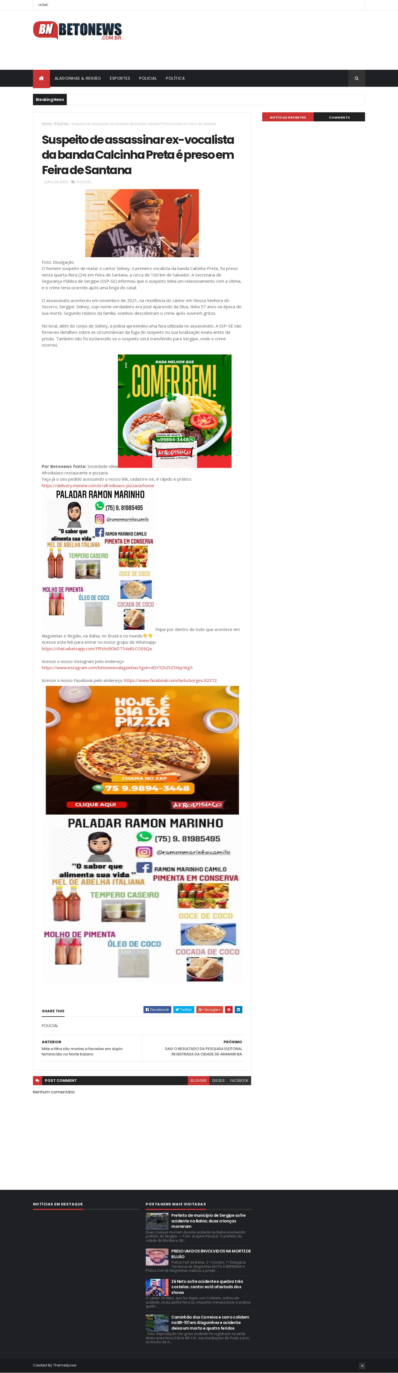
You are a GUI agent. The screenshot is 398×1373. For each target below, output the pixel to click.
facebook (239, 1080)
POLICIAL (148, 78)
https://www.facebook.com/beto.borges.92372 (170, 680)
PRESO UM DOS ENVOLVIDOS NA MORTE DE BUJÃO (211, 1254)
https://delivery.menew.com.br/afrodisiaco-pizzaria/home (98, 485)
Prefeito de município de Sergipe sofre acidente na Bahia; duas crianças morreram (208, 1221)
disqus (218, 1080)
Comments (339, 117)
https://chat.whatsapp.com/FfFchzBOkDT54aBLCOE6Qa (97, 648)
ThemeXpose (64, 1365)
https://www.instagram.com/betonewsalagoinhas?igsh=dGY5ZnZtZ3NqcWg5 (117, 667)
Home (43, 5)
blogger (199, 1080)
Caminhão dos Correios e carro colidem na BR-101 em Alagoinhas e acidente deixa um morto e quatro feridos (210, 1322)
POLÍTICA (175, 78)
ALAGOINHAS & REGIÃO (78, 78)
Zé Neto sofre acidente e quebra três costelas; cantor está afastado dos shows (207, 1287)
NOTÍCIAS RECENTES (288, 117)
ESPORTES (120, 78)
